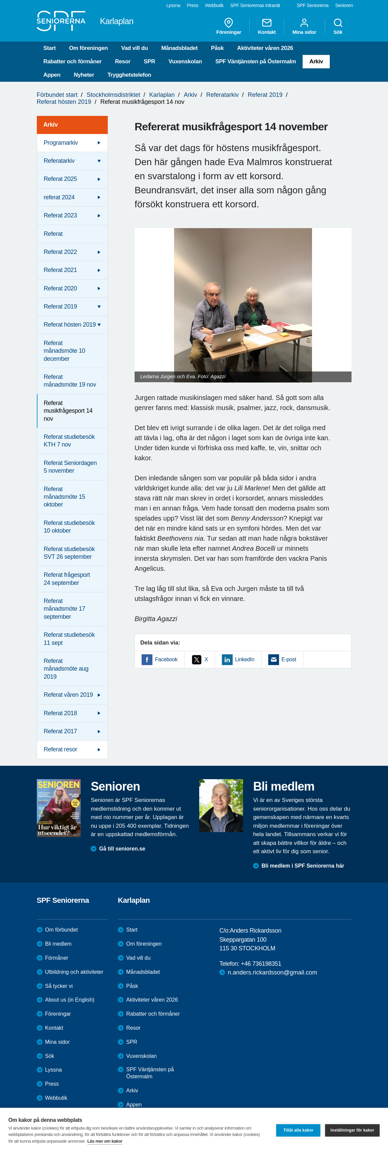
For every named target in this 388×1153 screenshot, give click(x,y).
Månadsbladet (179, 48)
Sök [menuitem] (338, 26)
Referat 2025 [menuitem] (60, 179)
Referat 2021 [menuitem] (60, 270)
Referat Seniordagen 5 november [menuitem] (70, 467)
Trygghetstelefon (129, 75)
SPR (149, 61)
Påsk (217, 48)
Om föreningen (88, 48)
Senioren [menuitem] (344, 5)
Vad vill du (134, 48)
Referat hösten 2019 (64, 102)
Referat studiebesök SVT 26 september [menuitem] (69, 553)
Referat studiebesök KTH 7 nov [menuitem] (69, 440)
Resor (122, 61)
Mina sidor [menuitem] (304, 26)
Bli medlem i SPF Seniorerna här (302, 866)
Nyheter (84, 75)
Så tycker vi (59, 986)
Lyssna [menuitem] (173, 5)
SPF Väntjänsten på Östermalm (255, 61)
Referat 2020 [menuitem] (60, 288)
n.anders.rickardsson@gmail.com (272, 972)
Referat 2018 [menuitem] (60, 713)
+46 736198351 (261, 963)
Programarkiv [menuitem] (61, 142)
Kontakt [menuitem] (267, 26)
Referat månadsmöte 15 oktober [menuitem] (64, 497)
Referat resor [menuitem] (60, 749)
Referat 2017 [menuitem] (60, 731)
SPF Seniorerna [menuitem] (313, 5)
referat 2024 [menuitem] (59, 197)
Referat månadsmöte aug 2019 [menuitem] (66, 669)
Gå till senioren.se (122, 849)
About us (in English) (70, 1000)
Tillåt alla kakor (298, 1130)
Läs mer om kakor (105, 1141)
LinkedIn (244, 659)
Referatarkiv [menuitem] (59, 160)
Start (50, 48)
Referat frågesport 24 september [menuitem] (67, 578)
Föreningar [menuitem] (228, 26)
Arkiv (316, 61)
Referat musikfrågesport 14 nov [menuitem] (68, 411)
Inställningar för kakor (352, 1130)
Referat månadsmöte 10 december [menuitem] (64, 351)
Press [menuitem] (192, 5)
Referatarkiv (222, 95)
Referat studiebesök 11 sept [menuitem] (69, 638)
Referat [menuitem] (53, 233)
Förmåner (56, 958)
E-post (289, 659)
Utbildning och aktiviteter (74, 972)
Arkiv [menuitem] (51, 124)
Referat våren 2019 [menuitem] (68, 694)
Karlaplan (162, 95)
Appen (52, 75)
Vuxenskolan (185, 61)
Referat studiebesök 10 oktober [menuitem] (69, 527)
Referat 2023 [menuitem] (60, 215)
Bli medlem (58, 944)
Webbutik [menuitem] (214, 5)
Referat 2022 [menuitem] (60, 252)
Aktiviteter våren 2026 (265, 48)
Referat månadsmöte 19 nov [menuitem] (70, 381)
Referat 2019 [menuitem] (60, 306)
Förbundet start (57, 95)
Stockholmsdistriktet (113, 95)
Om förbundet (61, 930)
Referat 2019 (265, 95)
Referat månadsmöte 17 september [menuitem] (64, 609)
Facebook (166, 659)
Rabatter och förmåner (73, 61)
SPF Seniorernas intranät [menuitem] (255, 5)
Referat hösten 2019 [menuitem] (70, 324)
